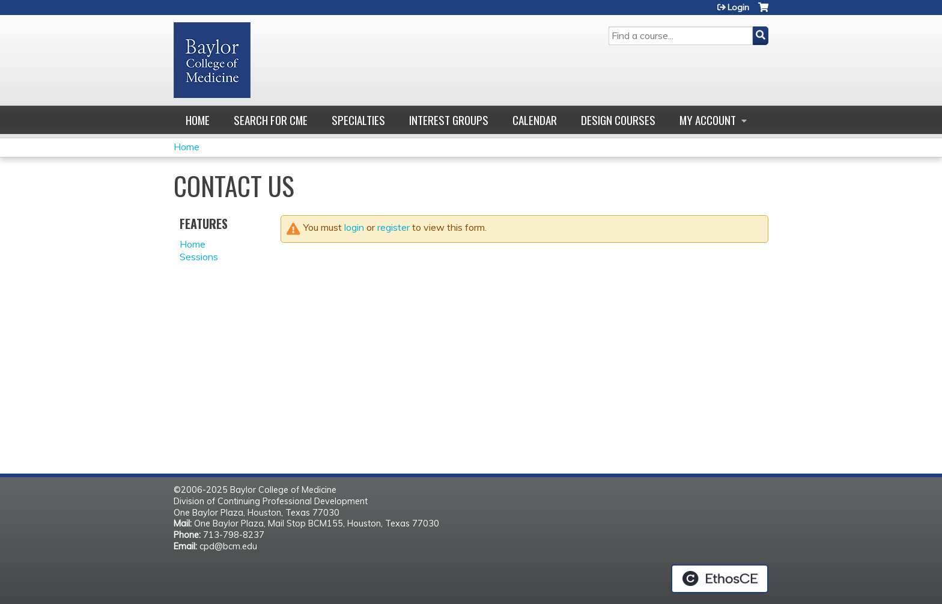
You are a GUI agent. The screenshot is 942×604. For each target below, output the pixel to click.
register (393, 227)
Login (738, 7)
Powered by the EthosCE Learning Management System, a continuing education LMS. (719, 578)
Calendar (534, 120)
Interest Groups (448, 120)
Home (198, 120)
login (354, 227)
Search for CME (271, 120)
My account (707, 120)
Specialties (358, 120)
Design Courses (618, 120)
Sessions (199, 257)
